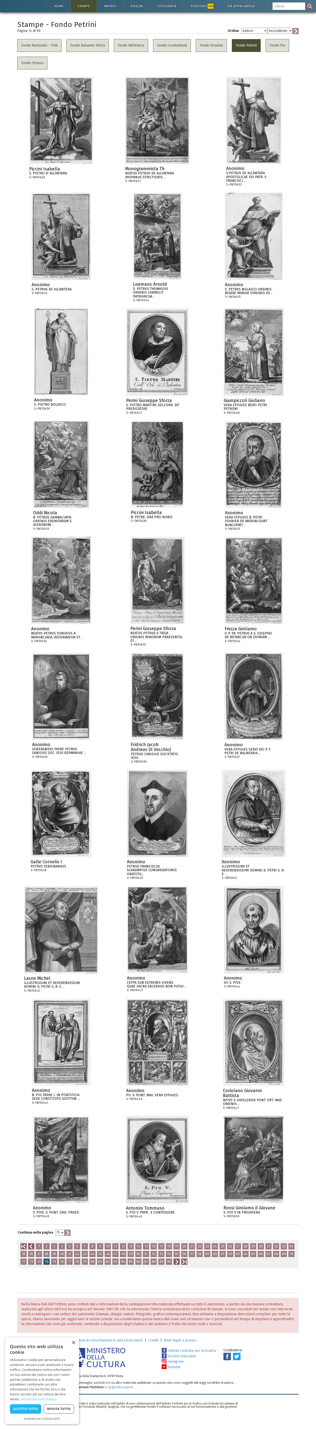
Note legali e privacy (180, 1340)
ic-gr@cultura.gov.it (119, 1387)
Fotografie (167, 6)
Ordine (233, 31)
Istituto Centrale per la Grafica (189, 1351)
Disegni (136, 6)
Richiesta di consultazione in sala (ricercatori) (107, 1340)
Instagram (173, 1361)
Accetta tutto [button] (25, 1409)
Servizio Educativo (179, 1356)
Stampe (84, 6)
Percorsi (202, 6)
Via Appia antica (241, 6)
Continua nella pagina (35, 1232)
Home (58, 6)
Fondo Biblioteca (131, 45)
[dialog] (42, 1380)
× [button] (73, 1343)
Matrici (110, 6)
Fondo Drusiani (211, 45)
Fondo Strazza (32, 63)
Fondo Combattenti (172, 45)
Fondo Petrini (246, 45)
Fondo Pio (277, 45)
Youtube (171, 1367)
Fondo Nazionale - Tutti (39, 45)
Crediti (153, 1340)
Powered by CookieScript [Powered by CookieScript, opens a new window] (42, 1419)
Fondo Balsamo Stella (87, 45)
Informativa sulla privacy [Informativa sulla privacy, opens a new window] (38, 1399)
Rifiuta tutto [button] (59, 1409)
